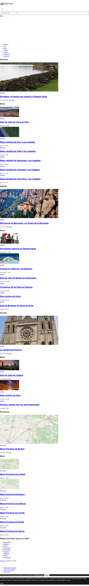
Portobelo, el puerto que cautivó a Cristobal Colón (23, 96)
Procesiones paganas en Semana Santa (18, 248)
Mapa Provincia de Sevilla (12, 522)
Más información (39, 575)
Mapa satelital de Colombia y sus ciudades (20, 170)
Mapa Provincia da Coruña (12, 513)
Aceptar (47, 575)
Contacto (6, 56)
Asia (4, 46)
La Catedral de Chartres (11, 350)
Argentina (8, 542)
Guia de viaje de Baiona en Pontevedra (18, 278)
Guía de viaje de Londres (11, 375)
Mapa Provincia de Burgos (12, 449)
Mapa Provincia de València (13, 503)
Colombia (7, 548)
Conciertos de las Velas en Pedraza (16, 287)
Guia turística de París (10, 395)
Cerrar (2, 584)
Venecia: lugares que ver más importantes (19, 404)
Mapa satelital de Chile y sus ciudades (18, 151)
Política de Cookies (9, 570)
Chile (6, 546)
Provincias (6, 54)
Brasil (5, 48)
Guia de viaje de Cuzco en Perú (14, 122)
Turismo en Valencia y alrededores (16, 269)
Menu (1, 16)
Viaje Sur (2, 561)
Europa (5, 52)
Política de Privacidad (9, 568)
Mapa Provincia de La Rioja (12, 474)
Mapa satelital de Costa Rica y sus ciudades (20, 179)
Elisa (13, 100)
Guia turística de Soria (10, 296)
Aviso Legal (6, 572)
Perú (6, 556)
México (7, 554)
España (5, 50)
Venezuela (8, 557)
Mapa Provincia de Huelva (12, 531)
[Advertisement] (44, 30)
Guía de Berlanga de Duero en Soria (16, 305)
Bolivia (7, 544)
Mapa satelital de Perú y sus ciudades (17, 142)
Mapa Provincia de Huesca (12, 494)
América (5, 44)
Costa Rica (8, 550)
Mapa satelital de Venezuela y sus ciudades (20, 160)
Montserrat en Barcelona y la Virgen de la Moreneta (24, 223)
